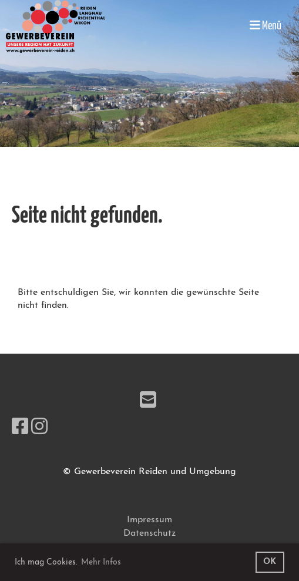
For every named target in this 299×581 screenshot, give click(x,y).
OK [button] (269, 562)
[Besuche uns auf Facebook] (20, 428)
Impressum (149, 520)
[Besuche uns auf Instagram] (39, 428)
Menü (265, 25)
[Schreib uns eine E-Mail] (148, 401)
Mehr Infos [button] (101, 562)
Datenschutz (149, 533)
